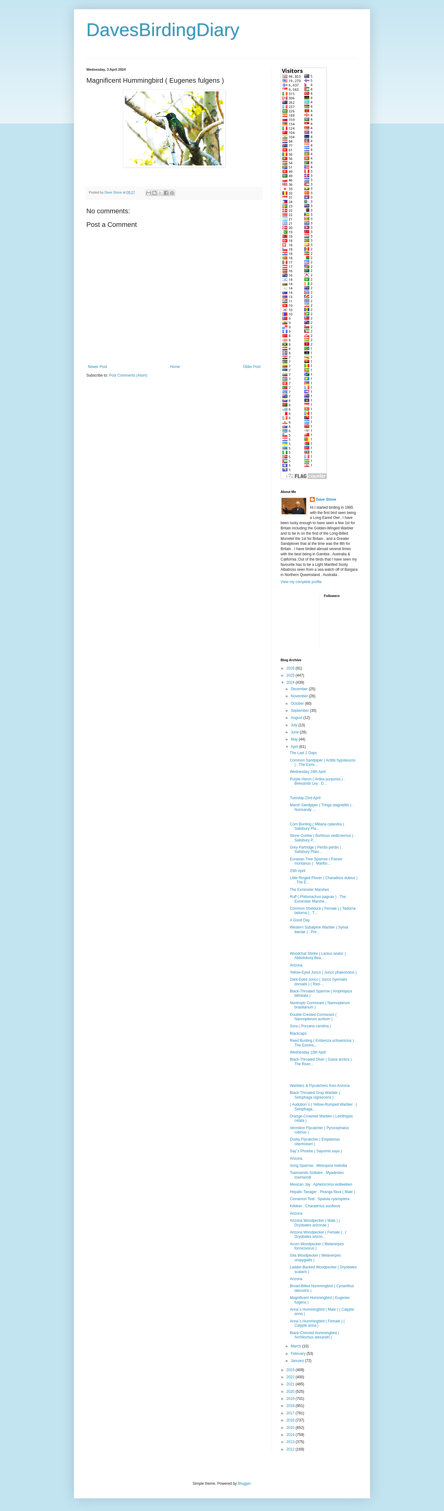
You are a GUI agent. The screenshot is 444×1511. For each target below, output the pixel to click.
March (296, 1346)
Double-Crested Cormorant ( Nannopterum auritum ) (313, 1016)
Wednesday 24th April (308, 772)
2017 (291, 1413)
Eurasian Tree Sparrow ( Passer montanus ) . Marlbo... (316, 861)
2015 (291, 1427)
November (300, 696)
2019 (291, 1398)
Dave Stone (326, 499)
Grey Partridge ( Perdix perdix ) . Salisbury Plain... (316, 849)
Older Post (252, 367)
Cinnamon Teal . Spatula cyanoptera (319, 1199)
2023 (291, 1370)
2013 (291, 1442)
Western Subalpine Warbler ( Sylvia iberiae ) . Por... (319, 929)
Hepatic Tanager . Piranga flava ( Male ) (322, 1192)
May (295, 739)
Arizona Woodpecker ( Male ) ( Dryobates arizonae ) (315, 1222)
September (300, 710)
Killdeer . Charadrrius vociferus (315, 1206)
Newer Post (97, 367)
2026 (291, 668)
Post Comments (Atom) (128, 375)
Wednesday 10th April (308, 1052)
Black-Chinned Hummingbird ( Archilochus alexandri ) (314, 1335)
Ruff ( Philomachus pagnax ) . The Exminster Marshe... (318, 899)
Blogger (244, 1483)
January (298, 1361)
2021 (291, 1384)
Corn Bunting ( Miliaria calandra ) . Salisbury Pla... (318, 826)
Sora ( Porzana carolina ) (310, 1026)
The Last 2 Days (303, 753)
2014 (291, 1435)
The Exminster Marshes (309, 889)
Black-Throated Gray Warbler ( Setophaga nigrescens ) (315, 1095)
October (298, 703)
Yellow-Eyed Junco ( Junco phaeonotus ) (323, 972)
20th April (297, 871)
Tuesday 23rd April (305, 798)
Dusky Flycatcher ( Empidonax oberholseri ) (315, 1141)
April (295, 747)
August (297, 718)
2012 (291, 1449)
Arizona (296, 965)
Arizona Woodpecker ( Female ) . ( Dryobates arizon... (318, 1234)
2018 (291, 1406)
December (300, 689)
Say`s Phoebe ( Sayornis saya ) (316, 1151)
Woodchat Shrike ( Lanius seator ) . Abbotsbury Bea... (319, 955)
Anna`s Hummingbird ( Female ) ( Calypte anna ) (317, 1323)
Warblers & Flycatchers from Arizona (320, 1085)
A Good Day (300, 920)
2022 (291, 1377)
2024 (291, 682)
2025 (291, 675)
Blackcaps (298, 1033)
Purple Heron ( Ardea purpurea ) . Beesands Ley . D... (317, 781)
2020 (291, 1391)
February (298, 1353)
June (295, 732)
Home (175, 367)
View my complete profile (301, 582)
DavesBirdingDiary (163, 29)
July (294, 725)
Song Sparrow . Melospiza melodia (318, 1165)
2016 (291, 1420)
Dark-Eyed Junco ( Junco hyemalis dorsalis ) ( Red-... (318, 981)
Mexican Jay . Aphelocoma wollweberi (321, 1184)
